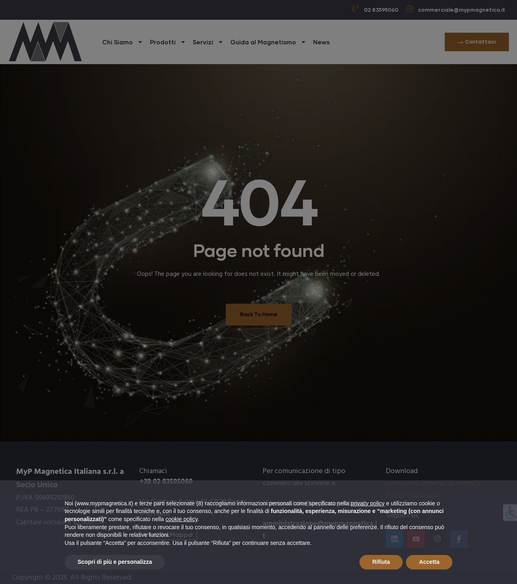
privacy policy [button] (368, 503)
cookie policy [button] (182, 519)
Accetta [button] (429, 562)
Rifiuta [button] (381, 562)
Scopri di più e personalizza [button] (115, 562)
